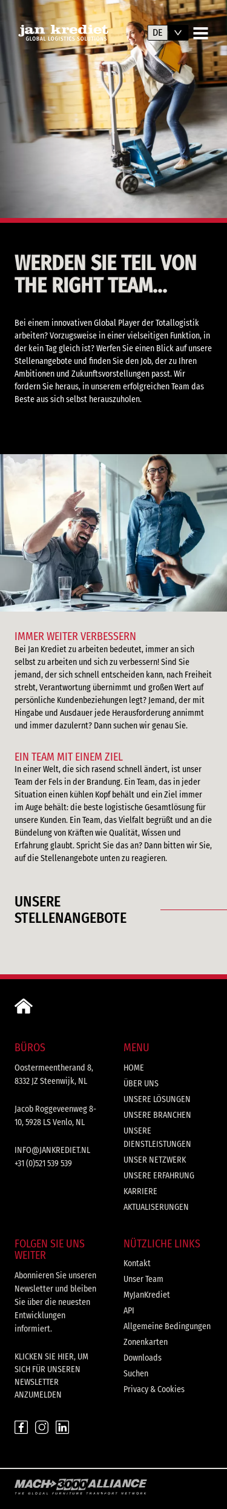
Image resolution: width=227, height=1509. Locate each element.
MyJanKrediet (146, 1295)
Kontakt (137, 1263)
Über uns (141, 1083)
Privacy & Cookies (154, 1389)
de (158, 32)
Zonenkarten (145, 1342)
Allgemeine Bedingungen (167, 1326)
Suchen (135, 1374)
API (128, 1311)
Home (133, 1068)
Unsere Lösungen (157, 1099)
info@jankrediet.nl (52, 1150)
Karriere (140, 1191)
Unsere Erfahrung (158, 1176)
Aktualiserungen (156, 1207)
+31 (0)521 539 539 (43, 1163)
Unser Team (143, 1279)
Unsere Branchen (157, 1115)
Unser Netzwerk (154, 1160)
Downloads (142, 1358)
